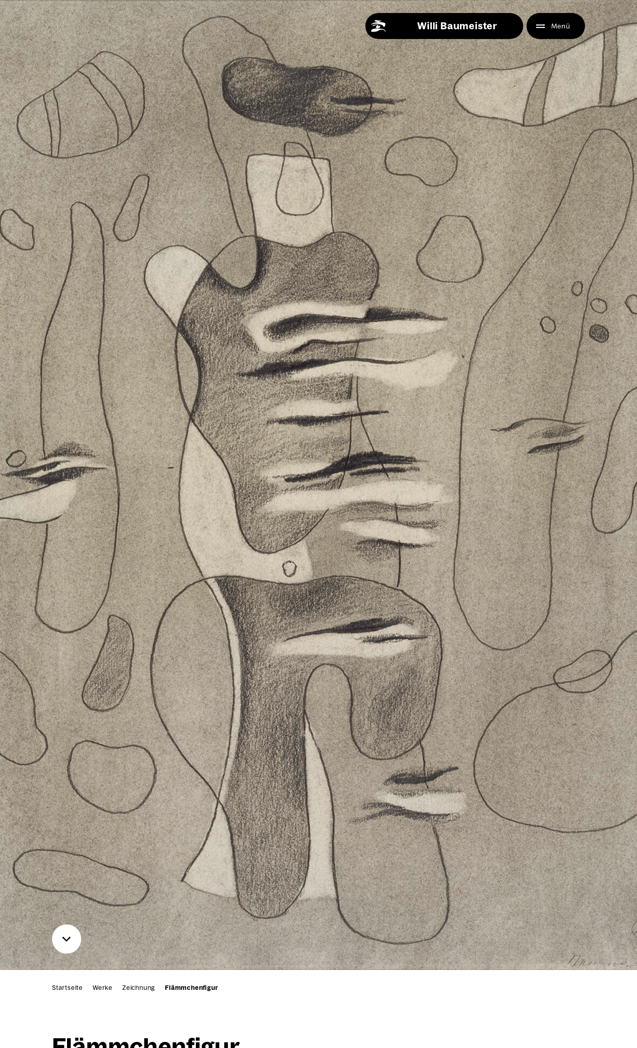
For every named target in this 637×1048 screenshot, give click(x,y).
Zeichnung (138, 987)
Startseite (67, 987)
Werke (103, 987)
